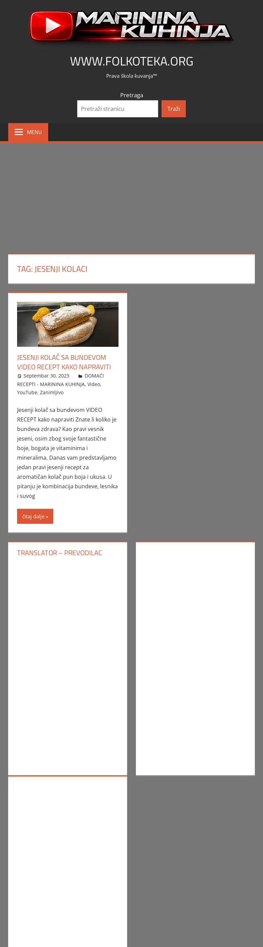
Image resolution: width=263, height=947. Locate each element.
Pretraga (131, 95)
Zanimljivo (52, 392)
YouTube (27, 392)
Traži (173, 109)
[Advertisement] (131, 194)
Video (93, 384)
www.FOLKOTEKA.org (131, 60)
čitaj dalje (33, 516)
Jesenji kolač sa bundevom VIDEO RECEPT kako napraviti (64, 362)
